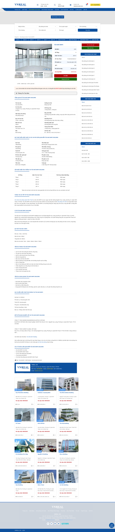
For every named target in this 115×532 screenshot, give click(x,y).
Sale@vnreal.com (78, 6)
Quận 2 (25, 39)
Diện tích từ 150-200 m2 (87, 123)
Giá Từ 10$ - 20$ (85, 154)
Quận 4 (38, 39)
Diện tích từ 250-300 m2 (87, 130)
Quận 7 (45, 39)
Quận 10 (53, 39)
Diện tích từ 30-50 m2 (87, 109)
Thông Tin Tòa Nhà (23, 93)
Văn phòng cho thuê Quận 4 (88, 71)
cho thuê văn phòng (42, 342)
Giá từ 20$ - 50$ (85, 157)
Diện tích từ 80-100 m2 (87, 116)
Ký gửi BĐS (96, 4)
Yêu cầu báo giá (90, 44)
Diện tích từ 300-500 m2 (87, 134)
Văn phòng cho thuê (34, 9)
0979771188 (61, 6)
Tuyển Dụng (78, 9)
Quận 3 (32, 39)
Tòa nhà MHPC (21, 360)
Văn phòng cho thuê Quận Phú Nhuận (90, 86)
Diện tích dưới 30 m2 (86, 105)
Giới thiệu (24, 9)
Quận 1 (18, 39)
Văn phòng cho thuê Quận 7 (88, 75)
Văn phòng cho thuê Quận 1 (88, 61)
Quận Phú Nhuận (73, 39)
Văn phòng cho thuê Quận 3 (88, 68)
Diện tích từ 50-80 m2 (87, 112)
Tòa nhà (57, 9)
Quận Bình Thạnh (84, 39)
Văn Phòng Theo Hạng (47, 9)
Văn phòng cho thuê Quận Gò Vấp (89, 93)
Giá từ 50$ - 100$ (86, 161)
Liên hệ (85, 9)
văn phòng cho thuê (62, 201)
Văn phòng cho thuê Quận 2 (88, 64)
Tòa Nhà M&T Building (32, 336)
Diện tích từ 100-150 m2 (87, 120)
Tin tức (72, 9)
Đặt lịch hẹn (90, 48)
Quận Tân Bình (61, 39)
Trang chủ (17, 9)
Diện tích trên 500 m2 (87, 138)
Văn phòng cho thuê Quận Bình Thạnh (90, 89)
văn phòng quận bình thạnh (37, 360)
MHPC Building (28, 360)
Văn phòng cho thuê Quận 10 (88, 79)
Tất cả (83, 57)
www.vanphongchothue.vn (66, 519)
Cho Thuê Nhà (64, 9)
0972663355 (39, 368)
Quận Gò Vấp (95, 39)
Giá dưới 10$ (85, 150)
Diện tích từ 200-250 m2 (87, 127)
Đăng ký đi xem (65, 79)
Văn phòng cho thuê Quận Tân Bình (90, 82)
